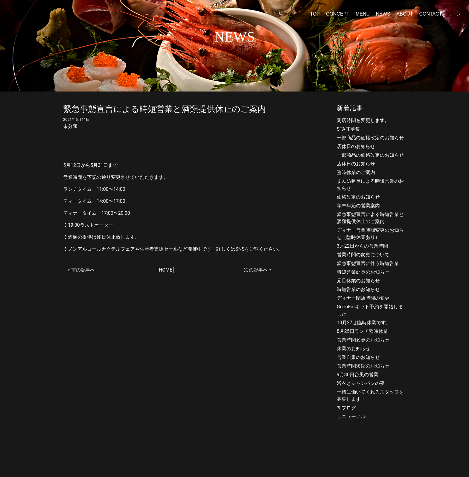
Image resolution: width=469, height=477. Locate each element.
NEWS (383, 13)
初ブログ (346, 408)
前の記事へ (83, 270)
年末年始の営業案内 (358, 205)
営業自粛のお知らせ (358, 357)
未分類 (70, 126)
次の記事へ (256, 270)
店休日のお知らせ (356, 146)
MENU (363, 13)
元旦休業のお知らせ (358, 281)
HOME (165, 270)
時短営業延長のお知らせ (363, 272)
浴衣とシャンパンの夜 (361, 383)
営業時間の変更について (363, 254)
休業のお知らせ (353, 348)
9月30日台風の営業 (357, 374)
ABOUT (405, 13)
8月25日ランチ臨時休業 (362, 331)
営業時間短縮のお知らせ (363, 366)
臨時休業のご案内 (356, 172)
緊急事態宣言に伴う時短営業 (368, 263)
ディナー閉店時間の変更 (363, 298)
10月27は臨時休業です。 (364, 322)
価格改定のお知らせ (358, 197)
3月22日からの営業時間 (362, 246)
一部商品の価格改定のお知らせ (370, 138)
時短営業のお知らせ (358, 289)
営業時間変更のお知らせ (363, 340)
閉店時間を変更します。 (363, 120)
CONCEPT (337, 13)
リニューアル (351, 416)
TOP (315, 13)
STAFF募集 (348, 129)
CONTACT (430, 13)
